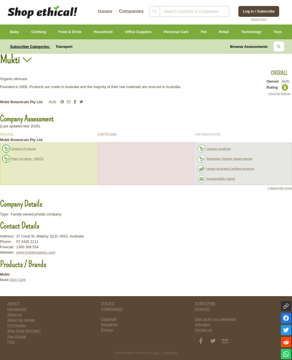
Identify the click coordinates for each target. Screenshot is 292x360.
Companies (131, 11)
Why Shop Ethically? (24, 331)
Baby (14, 32)
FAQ (11, 342)
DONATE (202, 309)
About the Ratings (279, 93)
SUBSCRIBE (205, 303)
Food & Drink (69, 32)
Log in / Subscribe (259, 11)
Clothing (38, 32)
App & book (16, 336)
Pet (203, 32)
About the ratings (21, 320)
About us (14, 314)
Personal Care (176, 32)
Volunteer (202, 324)
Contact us (203, 330)
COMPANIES (112, 309)
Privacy (107, 330)
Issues (105, 11)
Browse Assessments (249, 46)
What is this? (259, 19)
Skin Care (18, 280)
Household (103, 32)
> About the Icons (279, 188)
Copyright (109, 319)
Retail (224, 32)
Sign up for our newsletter (215, 319)
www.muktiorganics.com (35, 252)
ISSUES (107, 303)
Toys (278, 32)
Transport (64, 46)
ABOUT (13, 303)
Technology (251, 32)
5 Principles (16, 325)
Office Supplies (138, 32)
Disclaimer (109, 324)
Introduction (17, 309)
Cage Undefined (164, 353)
